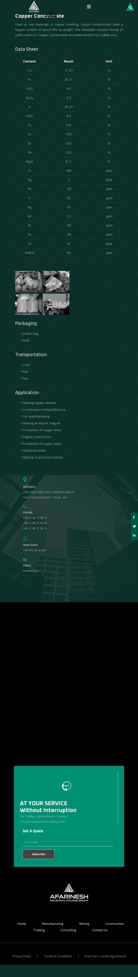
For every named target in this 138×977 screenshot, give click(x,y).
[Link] (34, 6)
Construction (114, 924)
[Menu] (89, 6)
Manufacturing (52, 924)
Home (21, 924)
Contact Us (100, 930)
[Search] (130, 7)
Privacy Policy (21, 956)
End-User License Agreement (105, 956)
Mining (84, 924)
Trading (39, 930)
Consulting (68, 930)
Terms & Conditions (58, 956)
